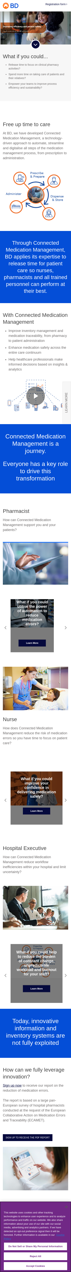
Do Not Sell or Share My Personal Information (35, 1246)
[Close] (66, 1207)
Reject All (35, 1256)
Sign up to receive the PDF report (28, 1137)
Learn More (32, 643)
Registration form (56, 4)
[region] (35, 1237)
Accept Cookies (35, 1266)
